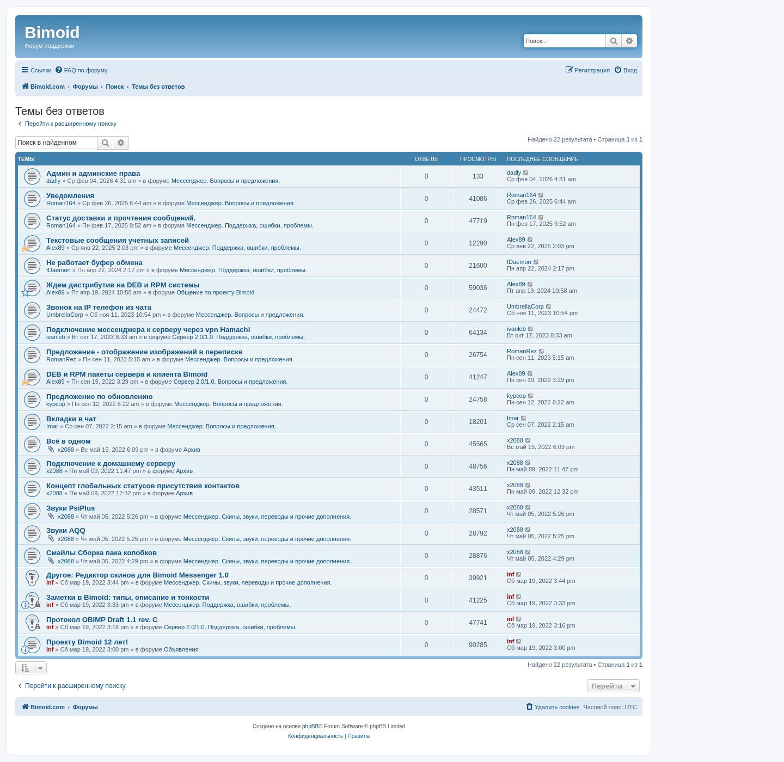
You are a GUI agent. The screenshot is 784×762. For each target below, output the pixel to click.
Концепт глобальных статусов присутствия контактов (143, 486)
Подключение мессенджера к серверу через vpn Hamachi (148, 329)
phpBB (310, 726)
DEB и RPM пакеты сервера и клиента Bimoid (126, 374)
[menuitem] (81, 70)
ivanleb (55, 337)
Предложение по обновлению (99, 396)
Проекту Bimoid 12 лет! (87, 642)
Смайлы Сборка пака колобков (101, 553)
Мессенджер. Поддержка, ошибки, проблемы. (250, 225)
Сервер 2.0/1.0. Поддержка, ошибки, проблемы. (238, 337)
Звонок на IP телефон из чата (98, 307)
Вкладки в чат (71, 419)
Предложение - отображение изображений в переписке (144, 352)
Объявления (181, 649)
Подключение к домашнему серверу (110, 463)
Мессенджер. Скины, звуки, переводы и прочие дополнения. (267, 516)
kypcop (55, 404)
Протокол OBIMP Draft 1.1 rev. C (102, 620)
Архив (191, 449)
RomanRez (61, 359)
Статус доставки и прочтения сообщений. (120, 218)
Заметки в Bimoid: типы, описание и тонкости (127, 597)
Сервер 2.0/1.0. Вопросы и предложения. (231, 381)
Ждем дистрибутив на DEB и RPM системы (123, 285)
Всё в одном (68, 441)
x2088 (66, 449)
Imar (52, 426)
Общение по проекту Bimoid (215, 292)
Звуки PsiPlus (70, 508)
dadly (53, 180)
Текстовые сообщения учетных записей (117, 240)
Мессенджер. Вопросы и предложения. (225, 180)
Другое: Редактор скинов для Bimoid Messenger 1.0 (137, 575)
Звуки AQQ (65, 530)
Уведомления (70, 196)
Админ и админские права (93, 173)
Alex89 (55, 247)
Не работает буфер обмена (94, 263)
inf (49, 582)
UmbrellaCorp (64, 314)
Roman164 (61, 203)
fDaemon (58, 270)
